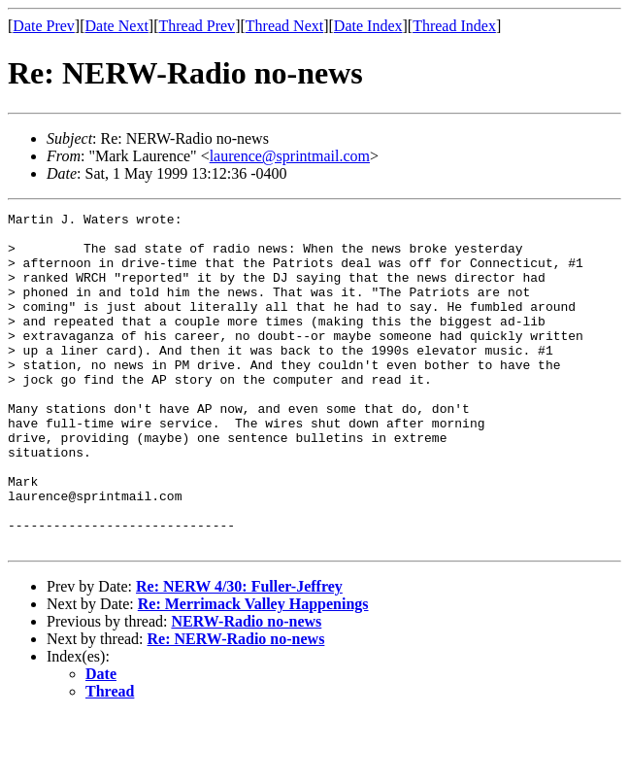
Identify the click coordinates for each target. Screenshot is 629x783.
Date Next (117, 25)
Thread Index (454, 25)
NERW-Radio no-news (246, 688)
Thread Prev (196, 25)
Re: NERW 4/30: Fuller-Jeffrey (239, 653)
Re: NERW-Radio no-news (236, 706)
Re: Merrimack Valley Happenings (253, 671)
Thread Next (284, 25)
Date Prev (44, 25)
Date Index (368, 25)
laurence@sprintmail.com (290, 156)
